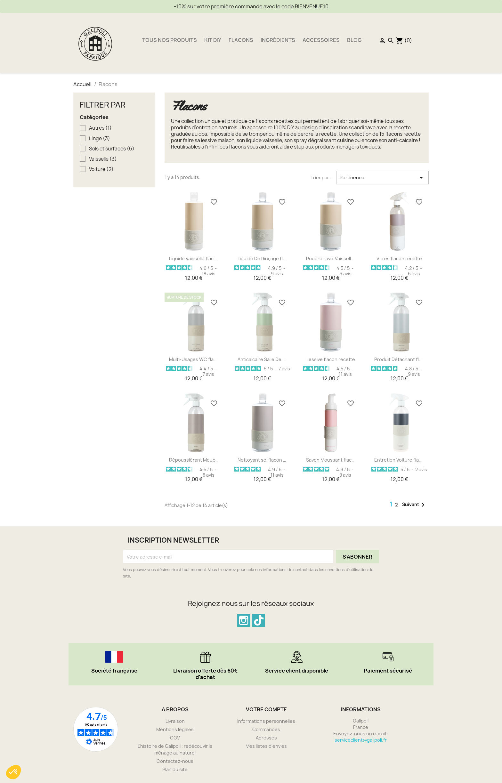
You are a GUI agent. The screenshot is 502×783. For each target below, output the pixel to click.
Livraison (175, 721)
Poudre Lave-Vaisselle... (331, 258)
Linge (99, 138)
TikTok (258, 620)
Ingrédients (278, 40)
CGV (175, 738)
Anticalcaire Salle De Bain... (262, 359)
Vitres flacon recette (399, 258)
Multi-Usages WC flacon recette (194, 359)
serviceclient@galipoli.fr (361, 740)
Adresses (266, 738)
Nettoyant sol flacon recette (262, 460)
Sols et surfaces (111, 149)
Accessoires (321, 40)
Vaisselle (103, 159)
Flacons (241, 40)
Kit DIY (212, 40)
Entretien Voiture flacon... (399, 460)
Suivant (414, 505)
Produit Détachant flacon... (399, 359)
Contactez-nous (175, 761)
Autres (100, 128)
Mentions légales (175, 729)
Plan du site (175, 769)
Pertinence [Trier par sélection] (382, 178)
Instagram (243, 620)
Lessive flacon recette (330, 359)
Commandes (266, 729)
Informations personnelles (266, 721)
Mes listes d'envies (266, 746)
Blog (354, 40)
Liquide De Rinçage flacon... (262, 258)
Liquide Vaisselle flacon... (194, 258)
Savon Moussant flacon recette (331, 460)
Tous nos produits (169, 40)
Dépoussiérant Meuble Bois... (194, 460)
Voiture (101, 169)
